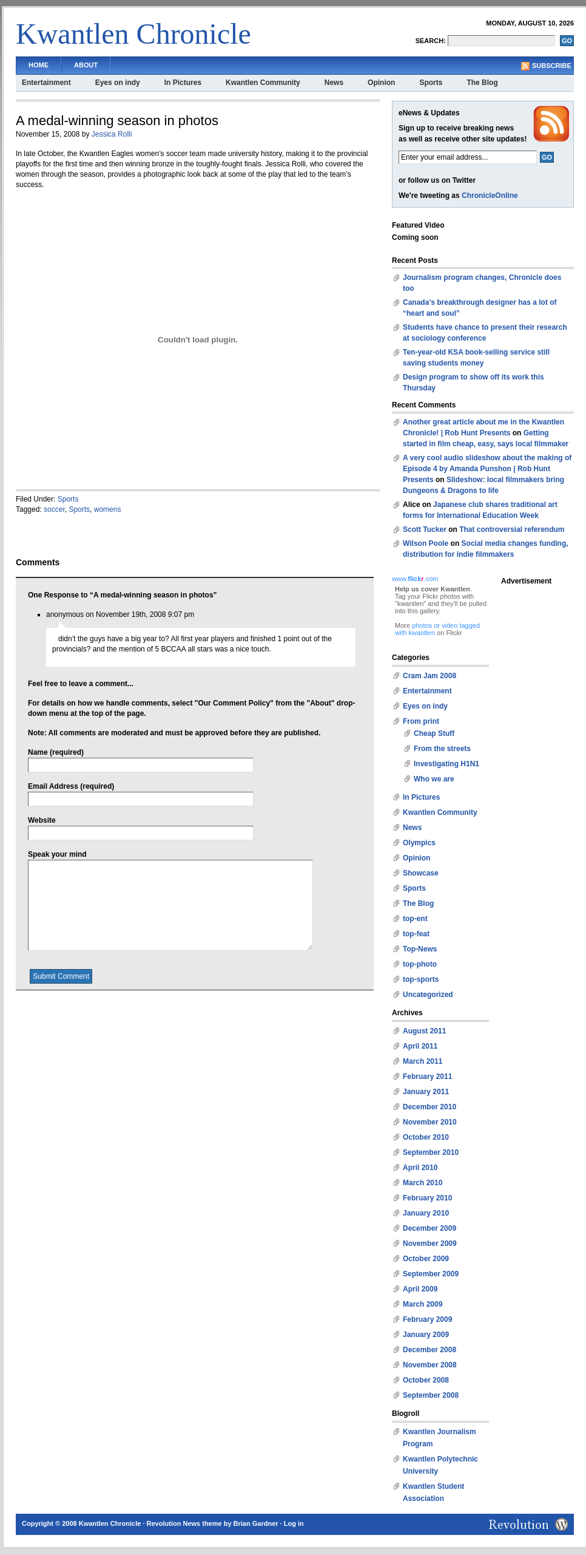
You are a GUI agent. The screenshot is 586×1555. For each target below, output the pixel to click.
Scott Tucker (424, 529)
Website (42, 820)
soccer (54, 509)
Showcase (421, 873)
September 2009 (431, 1274)
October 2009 (426, 1258)
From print (421, 721)
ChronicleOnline (490, 195)
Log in (294, 1523)
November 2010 (430, 1122)
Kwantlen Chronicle (133, 34)
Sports (430, 82)
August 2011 (424, 1031)
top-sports (421, 979)
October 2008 (426, 1380)
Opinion (381, 82)
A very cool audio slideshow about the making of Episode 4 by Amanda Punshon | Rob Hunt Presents (487, 469)
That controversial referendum (511, 529)
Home (39, 65)
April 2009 (420, 1289)
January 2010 (426, 1213)
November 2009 (430, 1243)
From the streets (442, 748)
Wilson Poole (425, 543)
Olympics (419, 843)
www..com (415, 578)
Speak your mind (57, 854)
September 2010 (431, 1152)
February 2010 (427, 1198)
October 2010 (426, 1137)
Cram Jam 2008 (429, 676)
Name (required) (56, 752)
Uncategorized (428, 994)
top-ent (415, 918)
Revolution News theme (184, 1523)
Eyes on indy (117, 82)
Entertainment (46, 82)
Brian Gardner (256, 1523)
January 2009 (426, 1334)
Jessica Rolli (112, 134)
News (334, 82)
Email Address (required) (71, 786)
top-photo (420, 964)
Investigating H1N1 (446, 764)
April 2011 (420, 1046)
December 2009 (429, 1228)
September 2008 (431, 1395)
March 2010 (422, 1183)
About (86, 65)
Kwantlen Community (263, 82)
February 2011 (427, 1076)
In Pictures (182, 82)
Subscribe (551, 65)
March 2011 (422, 1061)
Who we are (434, 779)
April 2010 (420, 1167)
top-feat (416, 934)
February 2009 (427, 1319)
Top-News (420, 949)
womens (107, 509)
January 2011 (426, 1091)
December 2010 (429, 1107)
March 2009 (422, 1304)
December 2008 (429, 1350)
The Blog (481, 82)
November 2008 (430, 1365)
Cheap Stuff (434, 733)
